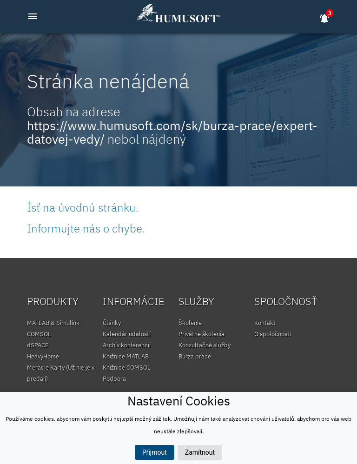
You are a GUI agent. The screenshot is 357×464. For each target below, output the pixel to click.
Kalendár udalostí (127, 334)
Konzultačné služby (204, 345)
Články (112, 323)
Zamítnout (200, 452)
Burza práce (194, 356)
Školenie (190, 323)
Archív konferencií (127, 345)
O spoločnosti (272, 334)
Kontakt (265, 323)
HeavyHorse (43, 356)
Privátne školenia (201, 334)
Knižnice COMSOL (127, 367)
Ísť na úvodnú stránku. (83, 207)
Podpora (114, 379)
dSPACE (38, 345)
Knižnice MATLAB (126, 356)
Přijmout (154, 452)
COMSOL (39, 334)
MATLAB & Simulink (53, 323)
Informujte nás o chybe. (86, 228)
